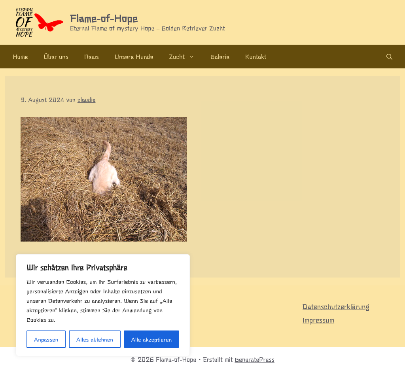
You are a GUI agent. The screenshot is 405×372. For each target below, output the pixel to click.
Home (20, 56)
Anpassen (46, 339)
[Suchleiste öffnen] (389, 56)
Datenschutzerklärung (336, 306)
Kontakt (255, 56)
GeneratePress (254, 359)
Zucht (185, 56)
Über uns (56, 56)
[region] (103, 305)
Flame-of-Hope (103, 18)
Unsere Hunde (134, 56)
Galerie (219, 56)
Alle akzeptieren (151, 339)
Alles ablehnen (94, 339)
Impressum (318, 320)
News (91, 56)
